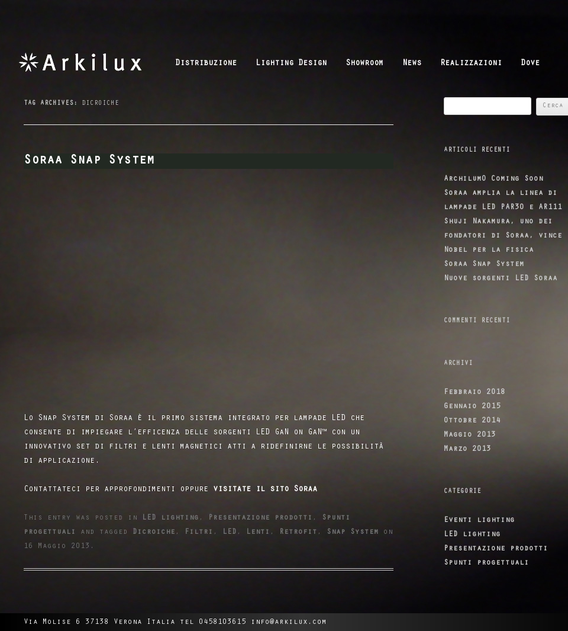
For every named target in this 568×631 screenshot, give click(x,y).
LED (229, 532)
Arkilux (93, 62)
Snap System (353, 532)
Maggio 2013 (470, 435)
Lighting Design (291, 64)
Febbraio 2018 (474, 392)
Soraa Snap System (89, 161)
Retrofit (298, 532)
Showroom (364, 64)
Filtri (199, 532)
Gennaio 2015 (472, 407)
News (411, 64)
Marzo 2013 (467, 449)
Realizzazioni (471, 64)
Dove (530, 64)
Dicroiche (154, 532)
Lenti (258, 532)
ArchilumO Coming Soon (493, 179)
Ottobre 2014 (472, 421)
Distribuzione (206, 64)
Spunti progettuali (486, 563)
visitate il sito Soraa (262, 490)
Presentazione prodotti (260, 518)
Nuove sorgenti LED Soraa (500, 279)
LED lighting (170, 518)
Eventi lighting (479, 520)
